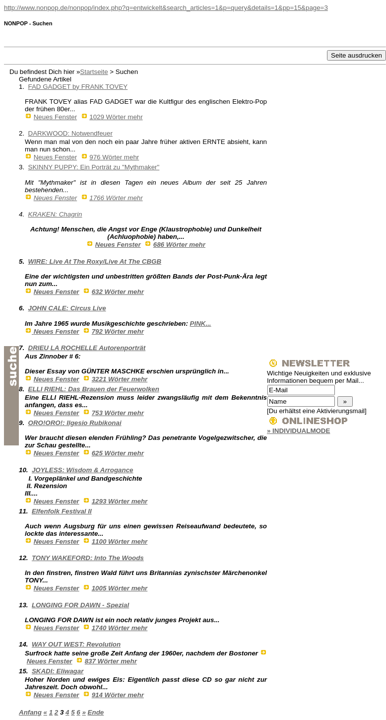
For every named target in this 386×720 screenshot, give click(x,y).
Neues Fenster (55, 117)
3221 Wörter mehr (120, 379)
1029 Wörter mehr (115, 117)
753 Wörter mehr (118, 413)
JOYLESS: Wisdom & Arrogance (82, 470)
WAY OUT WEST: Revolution (76, 644)
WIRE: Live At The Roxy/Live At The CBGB (95, 261)
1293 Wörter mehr (120, 501)
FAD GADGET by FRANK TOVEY (78, 86)
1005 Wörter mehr (120, 588)
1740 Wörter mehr (120, 628)
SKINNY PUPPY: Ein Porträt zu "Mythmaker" (94, 167)
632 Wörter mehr (118, 291)
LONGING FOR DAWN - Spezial (80, 605)
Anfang (30, 712)
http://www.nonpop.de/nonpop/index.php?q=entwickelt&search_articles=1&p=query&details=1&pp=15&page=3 (166, 7)
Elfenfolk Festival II (62, 511)
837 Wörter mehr (111, 661)
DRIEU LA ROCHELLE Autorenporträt (87, 348)
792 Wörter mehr (118, 331)
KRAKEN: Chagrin (55, 214)
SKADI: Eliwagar (57, 671)
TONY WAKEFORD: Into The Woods (88, 558)
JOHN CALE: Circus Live (67, 308)
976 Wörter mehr (114, 157)
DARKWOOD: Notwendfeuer (70, 133)
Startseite (94, 71)
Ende (96, 712)
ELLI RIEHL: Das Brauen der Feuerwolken (93, 389)
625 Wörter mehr (118, 453)
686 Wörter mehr (179, 244)
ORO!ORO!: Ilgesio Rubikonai (75, 423)
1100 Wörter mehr (120, 541)
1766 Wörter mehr (115, 198)
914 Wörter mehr (118, 695)
